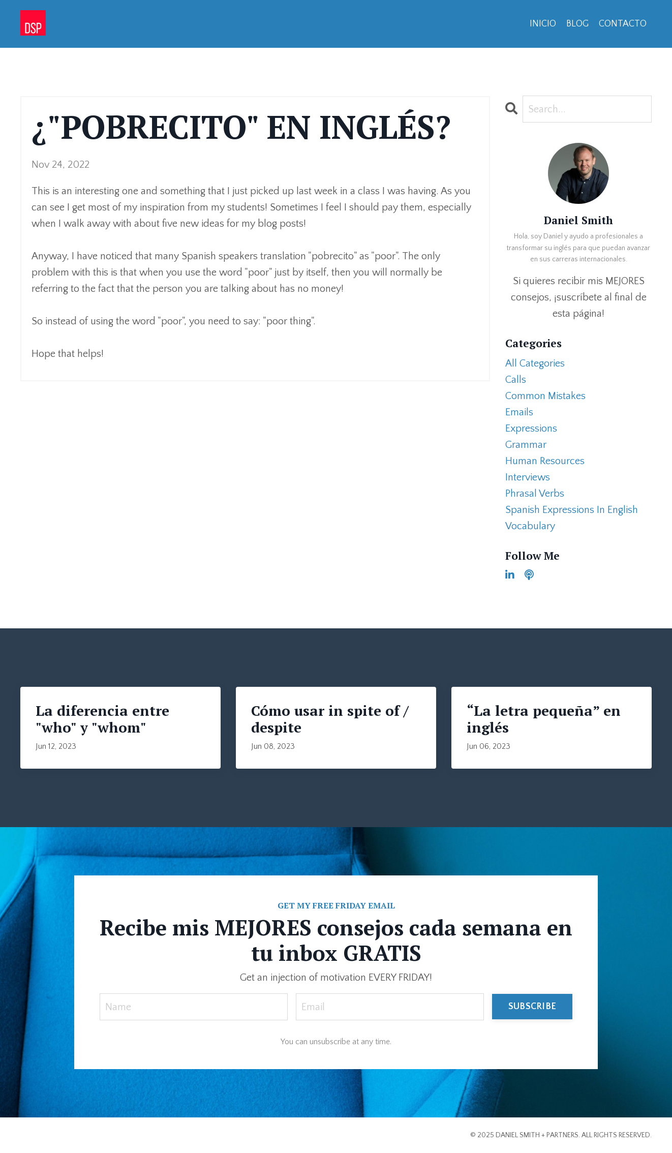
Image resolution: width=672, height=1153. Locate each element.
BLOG (577, 24)
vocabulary (530, 526)
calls (515, 379)
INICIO (543, 24)
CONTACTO (623, 24)
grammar (525, 444)
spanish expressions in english (571, 509)
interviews (527, 477)
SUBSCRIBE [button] (532, 1007)
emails (519, 412)
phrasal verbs (534, 493)
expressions (531, 428)
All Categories (535, 363)
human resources (545, 461)
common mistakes (545, 396)
